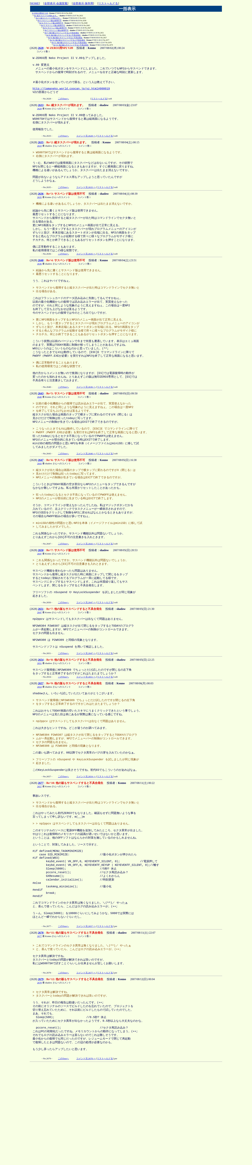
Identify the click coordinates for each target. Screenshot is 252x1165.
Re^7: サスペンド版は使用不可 (56, 30)
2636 (41, 207)
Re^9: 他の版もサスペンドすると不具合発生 (65, 38)
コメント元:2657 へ (86, 1015)
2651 (41, 662)
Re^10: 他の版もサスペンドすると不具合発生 (67, 40)
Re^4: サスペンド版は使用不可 (51, 23)
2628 (41, 47)
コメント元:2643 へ (86, 592)
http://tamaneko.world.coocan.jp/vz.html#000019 (71, 94)
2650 (41, 598)
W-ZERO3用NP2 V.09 (40, 13)
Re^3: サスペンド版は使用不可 (49, 20)
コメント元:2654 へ (86, 847)
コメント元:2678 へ (86, 1158)
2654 (41, 718)
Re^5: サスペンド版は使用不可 (53, 25)
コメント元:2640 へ (86, 492)
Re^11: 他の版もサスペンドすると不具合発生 (69, 43)
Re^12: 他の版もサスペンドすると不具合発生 (71, 45)
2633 (41, 111)
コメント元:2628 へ (86, 145)
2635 (41, 151)
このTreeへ (63, 105)
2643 (41, 426)
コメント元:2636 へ (86, 420)
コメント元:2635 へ (86, 273)
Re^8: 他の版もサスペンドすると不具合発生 (63, 35)
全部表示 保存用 (83, 3)
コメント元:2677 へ (86, 1065)
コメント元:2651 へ (86, 736)
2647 (41, 499)
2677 (41, 853)
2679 (41, 1071)
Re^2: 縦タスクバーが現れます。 (48, 18)
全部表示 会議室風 (55, 3)
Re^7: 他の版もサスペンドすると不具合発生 (62, 33)
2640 (41, 279)
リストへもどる (108, 3)
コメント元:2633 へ (86, 201)
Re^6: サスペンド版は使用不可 (55, 28)
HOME (35, 3)
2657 (41, 742)
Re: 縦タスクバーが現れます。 (46, 16)
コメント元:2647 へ (86, 656)
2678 (41, 1021)
